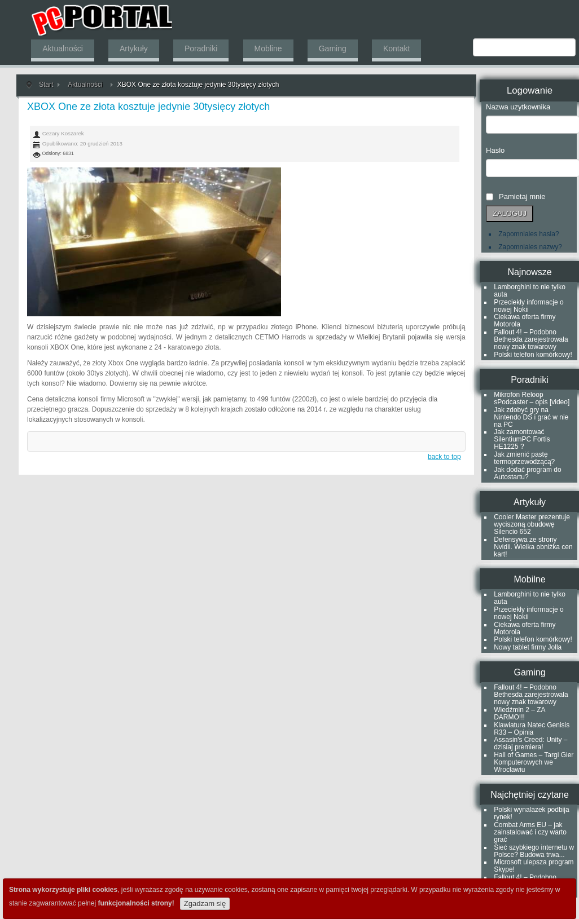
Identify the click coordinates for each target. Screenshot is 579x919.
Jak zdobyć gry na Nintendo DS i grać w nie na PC (531, 417)
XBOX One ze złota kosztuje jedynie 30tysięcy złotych (148, 106)
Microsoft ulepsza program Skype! (533, 865)
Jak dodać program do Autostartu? (527, 473)
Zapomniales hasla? (528, 234)
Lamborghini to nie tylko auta (529, 290)
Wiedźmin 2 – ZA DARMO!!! (519, 713)
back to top (444, 457)
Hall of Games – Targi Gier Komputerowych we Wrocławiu (533, 762)
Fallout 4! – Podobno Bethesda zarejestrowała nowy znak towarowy (531, 339)
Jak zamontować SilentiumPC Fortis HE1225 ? (522, 439)
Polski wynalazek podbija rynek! (531, 813)
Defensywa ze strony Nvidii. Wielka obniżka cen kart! (533, 547)
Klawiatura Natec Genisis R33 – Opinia (531, 728)
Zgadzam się (205, 903)
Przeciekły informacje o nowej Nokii (528, 305)
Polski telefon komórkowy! (533, 355)
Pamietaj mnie (522, 196)
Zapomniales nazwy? (530, 247)
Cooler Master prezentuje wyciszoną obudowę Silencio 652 (532, 524)
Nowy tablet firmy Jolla (528, 647)
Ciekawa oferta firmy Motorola (524, 320)
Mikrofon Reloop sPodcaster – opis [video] (531, 398)
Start (46, 85)
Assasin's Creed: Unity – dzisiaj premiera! (530, 743)
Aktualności (85, 85)
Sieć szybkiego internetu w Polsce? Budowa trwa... (534, 851)
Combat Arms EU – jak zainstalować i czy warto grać (530, 832)
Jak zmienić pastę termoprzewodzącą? (524, 458)
